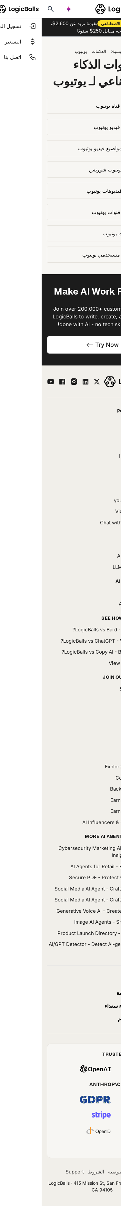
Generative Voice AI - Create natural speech (65, 911)
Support (33, 1172)
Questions (104, 756)
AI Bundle (99, 593)
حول (92, 1172)
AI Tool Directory (96, 604)
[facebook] (21, 381)
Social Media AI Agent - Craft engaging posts (64, 889)
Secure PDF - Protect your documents (71, 877)
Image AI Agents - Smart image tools (74, 922)
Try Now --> (60, 344)
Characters (103, 489)
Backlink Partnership (92, 789)
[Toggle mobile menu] (113, 9)
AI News (106, 711)
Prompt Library (99, 545)
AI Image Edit (101, 533)
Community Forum (95, 778)
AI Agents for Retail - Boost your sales (72, 866)
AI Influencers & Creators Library (78, 822)
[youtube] (9, 381)
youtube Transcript (94, 500)
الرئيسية (78, 51)
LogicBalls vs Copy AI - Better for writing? (68, 652)
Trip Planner (102, 422)
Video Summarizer (95, 511)
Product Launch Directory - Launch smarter (66, 933)
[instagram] (32, 381)
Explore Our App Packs (89, 766)
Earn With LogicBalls (92, 800)
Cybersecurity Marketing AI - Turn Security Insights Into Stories (66, 852)
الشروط (54, 1172)
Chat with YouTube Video (87, 523)
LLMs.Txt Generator (93, 567)
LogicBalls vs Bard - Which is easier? (73, 630)
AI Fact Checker (97, 434)
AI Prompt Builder (96, 556)
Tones (109, 733)
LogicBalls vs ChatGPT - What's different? (67, 641)
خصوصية (75, 1172)
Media (109, 722)
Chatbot (107, 478)
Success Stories (97, 689)
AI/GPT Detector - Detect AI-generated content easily (61, 948)
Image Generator (96, 456)
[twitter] (55, 381)
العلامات (57, 51)
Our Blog (106, 700)
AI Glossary (103, 744)
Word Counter (100, 445)
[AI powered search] (27, 9)
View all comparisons (91, 663)
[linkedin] (44, 381)
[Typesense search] (9, 9)
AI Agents (105, 467)
